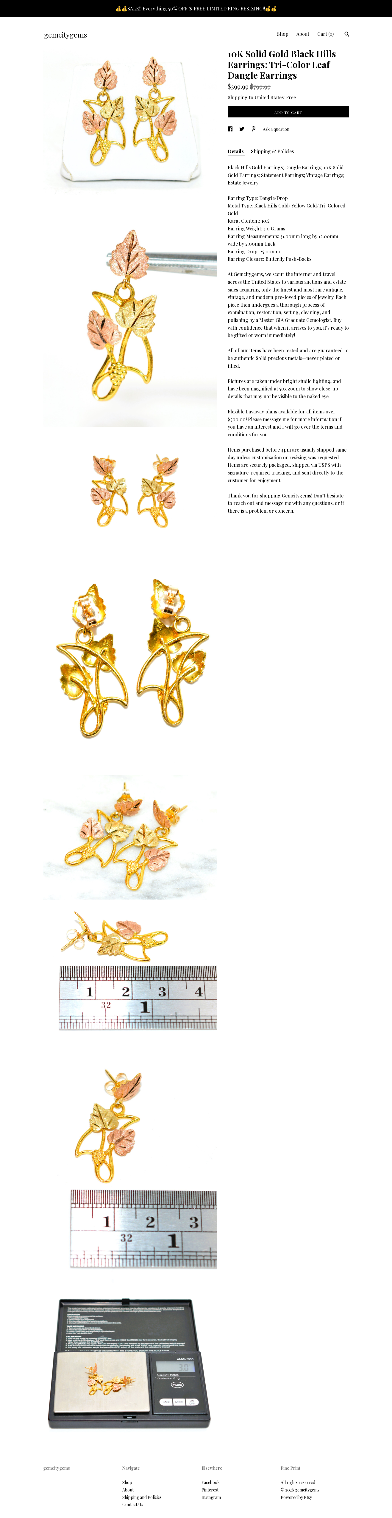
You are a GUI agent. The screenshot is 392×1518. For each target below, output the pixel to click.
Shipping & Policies (272, 151)
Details (236, 151)
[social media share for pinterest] (254, 129)
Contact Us (132, 1504)
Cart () (325, 34)
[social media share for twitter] (242, 129)
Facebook (211, 1482)
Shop (282, 34)
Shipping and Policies (142, 1497)
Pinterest (210, 1490)
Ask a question (276, 129)
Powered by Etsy (296, 1497)
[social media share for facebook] (230, 129)
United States (269, 97)
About (302, 34)
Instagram (211, 1497)
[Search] (347, 35)
